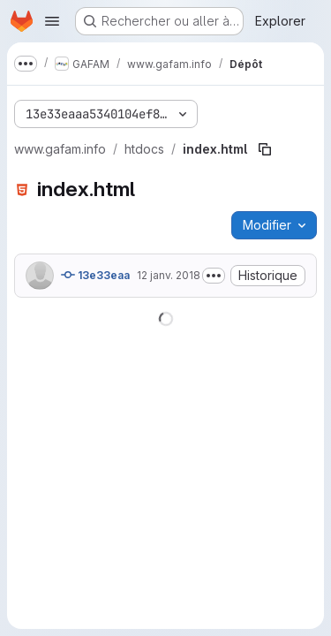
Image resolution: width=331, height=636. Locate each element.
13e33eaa (95, 275)
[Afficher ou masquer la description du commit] (213, 276)
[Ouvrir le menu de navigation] (52, 21)
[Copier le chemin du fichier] (265, 149)
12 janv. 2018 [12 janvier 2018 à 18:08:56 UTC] (168, 275)
